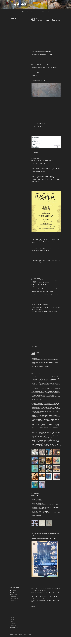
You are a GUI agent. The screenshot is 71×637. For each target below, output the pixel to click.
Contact (49, 11)
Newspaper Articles (24, 11)
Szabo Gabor (35, 495)
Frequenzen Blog (36, 262)
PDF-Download (35, 152)
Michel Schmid (14, 594)
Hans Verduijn (13, 590)
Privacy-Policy (20, 634)
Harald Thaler (13, 592)
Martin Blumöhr (14, 625)
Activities (16, 11)
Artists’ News (36, 11)
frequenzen (18, 4)
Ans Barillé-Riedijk (14, 627)
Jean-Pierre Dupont (14, 619)
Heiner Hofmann (14, 606)
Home (11, 11)
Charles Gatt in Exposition (40, 64)
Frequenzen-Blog (47, 51)
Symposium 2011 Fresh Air (40, 304)
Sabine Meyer (13, 596)
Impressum (44, 11)
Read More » (33, 606)
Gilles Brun (13, 623)
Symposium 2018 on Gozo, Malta (42, 160)
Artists (31, 11)
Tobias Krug (13, 600)
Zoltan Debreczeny (14, 621)
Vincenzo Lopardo (14, 598)
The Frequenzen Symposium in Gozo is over (45, 20)
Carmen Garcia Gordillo (15, 611)
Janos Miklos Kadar (14, 604)
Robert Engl (13, 615)
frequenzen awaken (37, 604)
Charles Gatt (35, 374)
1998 (33, 354)
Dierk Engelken (14, 617)
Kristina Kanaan (14, 602)
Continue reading (35, 296)
